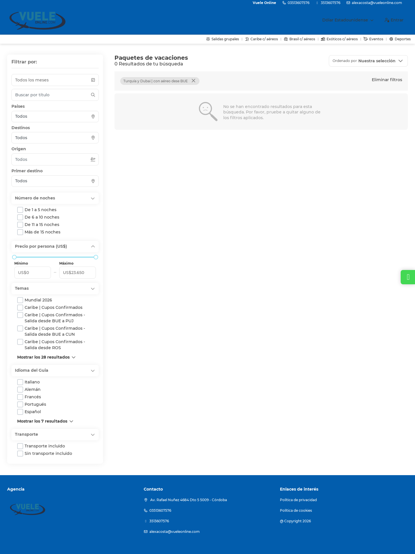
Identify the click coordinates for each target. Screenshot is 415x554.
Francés (33, 396)
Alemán (33, 389)
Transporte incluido (45, 446)
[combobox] (55, 116)
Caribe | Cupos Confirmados (53, 307)
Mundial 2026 (38, 300)
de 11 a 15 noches (42, 224)
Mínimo (21, 263)
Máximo (66, 263)
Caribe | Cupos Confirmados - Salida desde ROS (55, 344)
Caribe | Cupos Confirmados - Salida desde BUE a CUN (55, 331)
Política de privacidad (298, 500)
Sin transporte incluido (48, 453)
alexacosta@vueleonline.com (377, 3)
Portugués (35, 404)
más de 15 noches (42, 232)
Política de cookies (296, 510)
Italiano (32, 382)
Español (33, 411)
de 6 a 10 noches (42, 217)
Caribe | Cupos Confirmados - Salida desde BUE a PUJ (55, 317)
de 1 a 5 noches (40, 209)
